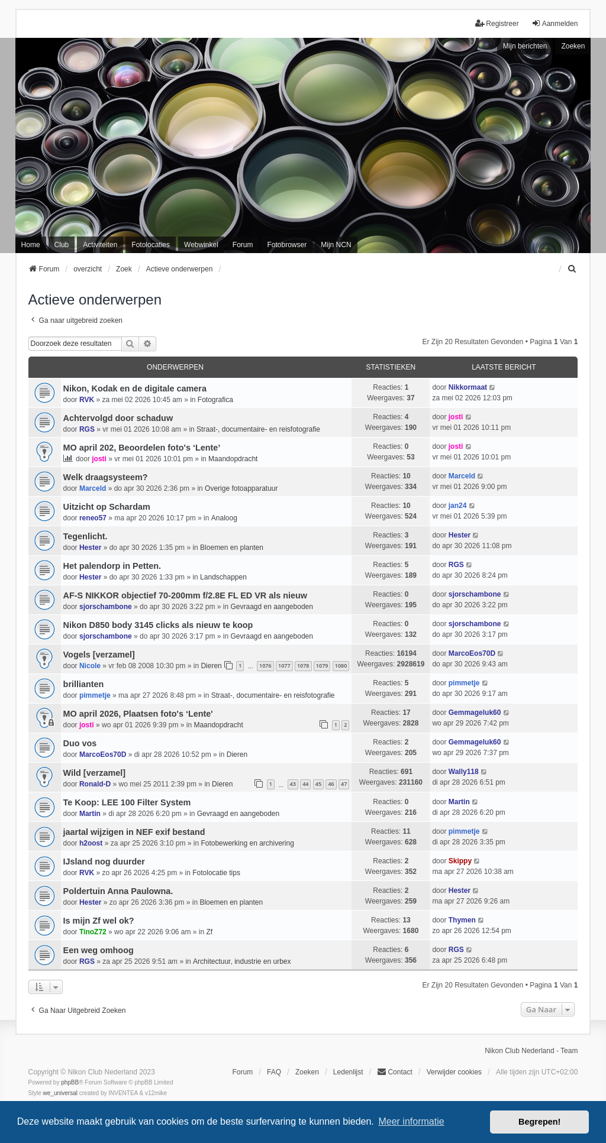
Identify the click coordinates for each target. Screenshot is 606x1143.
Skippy (460, 861)
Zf (210, 932)
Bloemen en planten (231, 547)
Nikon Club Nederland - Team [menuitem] (531, 1051)
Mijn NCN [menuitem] (336, 245)
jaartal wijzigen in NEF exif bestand (134, 832)
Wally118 (464, 772)
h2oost (90, 843)
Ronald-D (95, 784)
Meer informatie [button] (411, 1121)
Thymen (462, 920)
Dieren (211, 666)
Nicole (90, 666)
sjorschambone (105, 607)
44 (305, 784)
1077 (284, 665)
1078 (303, 665)
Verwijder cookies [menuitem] (454, 1072)
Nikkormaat (468, 387)
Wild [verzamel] (94, 773)
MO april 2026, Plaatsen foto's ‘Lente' (138, 713)
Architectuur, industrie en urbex (242, 961)
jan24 (458, 505)
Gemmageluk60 (475, 712)
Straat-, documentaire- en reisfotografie (258, 429)
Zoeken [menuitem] (307, 1072)
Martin (90, 814)
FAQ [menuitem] (274, 1072)
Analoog (224, 518)
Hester (90, 547)
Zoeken (573, 46)
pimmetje (95, 695)
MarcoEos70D (472, 653)
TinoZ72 (93, 932)
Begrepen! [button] (539, 1121)
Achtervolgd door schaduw (118, 418)
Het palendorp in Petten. (112, 566)
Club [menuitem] (61, 245)
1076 (265, 665)
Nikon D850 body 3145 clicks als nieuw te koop (158, 625)
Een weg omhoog (98, 950)
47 (344, 784)
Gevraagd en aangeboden (271, 607)
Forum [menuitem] (243, 245)
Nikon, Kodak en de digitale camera (135, 388)
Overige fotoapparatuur (241, 488)
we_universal (60, 1093)
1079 (322, 665)
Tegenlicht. (85, 536)
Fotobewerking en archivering (247, 843)
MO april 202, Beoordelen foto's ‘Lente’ (142, 447)
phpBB (70, 1082)
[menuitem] (572, 269)
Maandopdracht (232, 459)
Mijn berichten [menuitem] (525, 46)
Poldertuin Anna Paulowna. (118, 891)
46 (331, 784)
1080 (341, 665)
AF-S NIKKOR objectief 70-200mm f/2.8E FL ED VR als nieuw (185, 595)
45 (318, 784)
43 (293, 784)
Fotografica (215, 400)
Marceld (92, 488)
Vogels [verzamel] (99, 654)
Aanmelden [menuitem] (554, 23)
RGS (87, 429)
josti (456, 417)
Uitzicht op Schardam (106, 506)
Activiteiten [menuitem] (100, 245)
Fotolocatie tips (216, 873)
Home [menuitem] (30, 245)
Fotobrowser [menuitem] (287, 245)
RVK (86, 400)
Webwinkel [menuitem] (201, 245)
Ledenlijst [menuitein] (348, 1072)
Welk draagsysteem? (105, 477)
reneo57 (93, 518)
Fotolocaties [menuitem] (150, 245)
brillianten (83, 684)
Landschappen (223, 577)
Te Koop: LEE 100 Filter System (127, 802)
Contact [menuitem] (394, 1071)
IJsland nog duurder (104, 861)
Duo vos (80, 743)
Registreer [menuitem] (496, 23)
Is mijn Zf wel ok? (98, 920)
